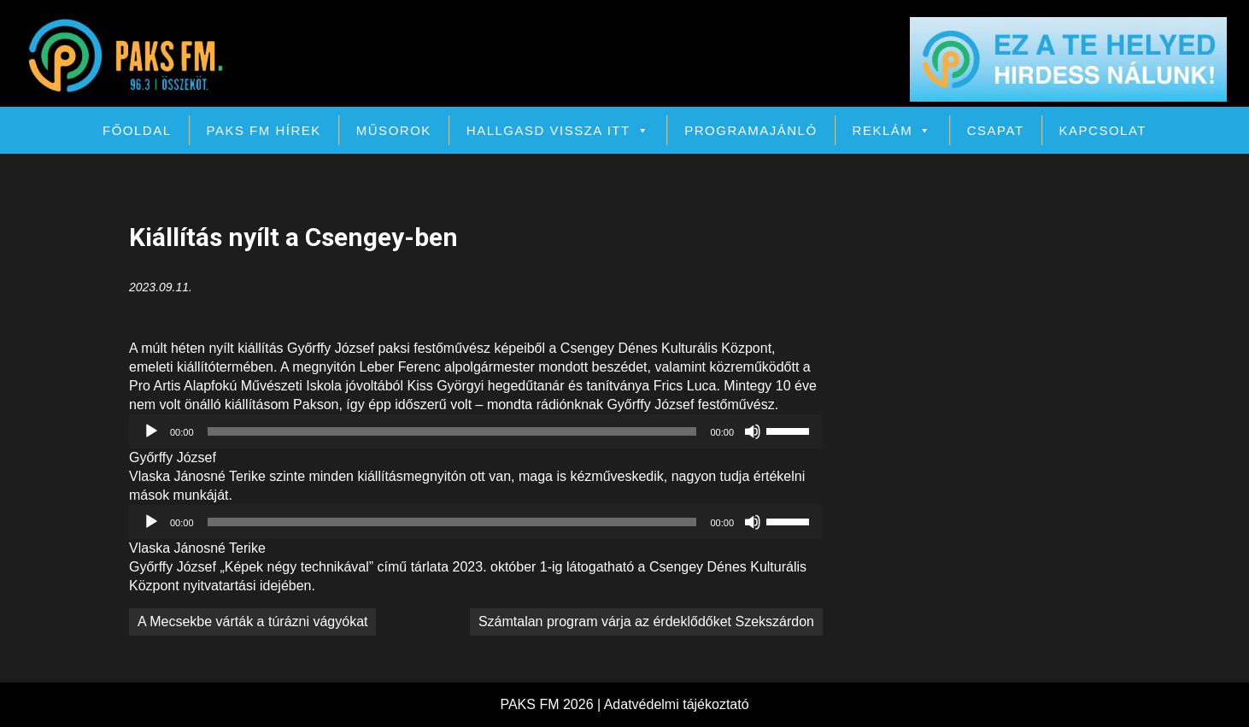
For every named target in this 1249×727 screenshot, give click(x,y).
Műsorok (393, 130)
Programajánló (750, 130)
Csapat (995, 130)
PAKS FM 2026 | (551, 704)
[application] (476, 431)
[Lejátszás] (151, 431)
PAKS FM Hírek (264, 130)
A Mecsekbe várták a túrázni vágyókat (252, 621)
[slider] (452, 431)
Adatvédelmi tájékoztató (676, 704)
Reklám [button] (892, 130)
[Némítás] (752, 431)
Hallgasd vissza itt (557, 130)
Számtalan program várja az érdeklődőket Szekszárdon (646, 621)
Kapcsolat (1102, 130)
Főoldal (137, 130)
